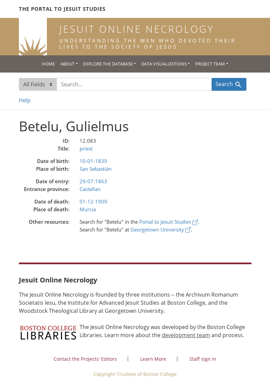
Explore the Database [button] (108, 64)
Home (48, 64)
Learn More (153, 359)
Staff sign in (202, 359)
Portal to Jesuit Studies (168, 221)
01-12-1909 (93, 201)
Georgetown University (160, 229)
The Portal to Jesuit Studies (62, 8)
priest (86, 148)
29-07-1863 (93, 181)
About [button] (67, 64)
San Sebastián (96, 168)
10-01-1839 (93, 161)
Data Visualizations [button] (164, 64)
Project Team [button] (210, 64)
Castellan (90, 189)
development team (186, 335)
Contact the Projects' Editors (85, 359)
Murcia (88, 209)
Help (25, 100)
